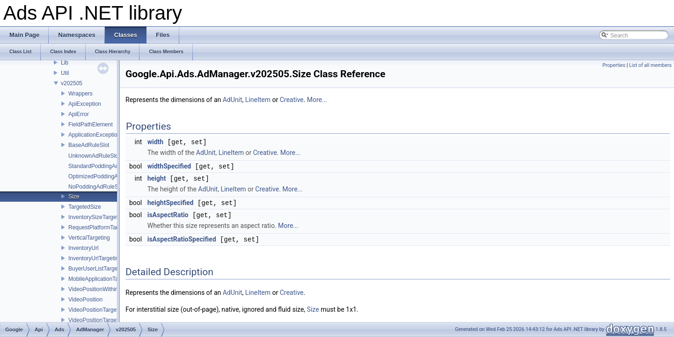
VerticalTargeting (89, 237)
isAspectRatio (168, 213)
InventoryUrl (83, 248)
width (155, 142)
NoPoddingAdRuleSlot (96, 186)
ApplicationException (94, 135)
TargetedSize (84, 207)
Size (73, 196)
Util (65, 73)
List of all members (650, 65)
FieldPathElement (90, 124)
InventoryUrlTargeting (95, 258)
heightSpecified (170, 201)
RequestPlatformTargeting (100, 227)
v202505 (71, 83)
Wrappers (80, 93)
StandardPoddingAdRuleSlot (104, 166)
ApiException (84, 104)
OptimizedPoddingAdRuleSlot (105, 176)
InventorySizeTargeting (96, 217)
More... (317, 99)
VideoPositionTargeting (97, 320)
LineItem (258, 99)
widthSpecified (169, 165)
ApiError (78, 114)
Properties (613, 65)
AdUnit (232, 99)
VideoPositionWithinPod (98, 289)
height (156, 177)
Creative (292, 99)
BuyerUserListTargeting (97, 268)
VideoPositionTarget (93, 310)
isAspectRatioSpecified (181, 237)
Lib (64, 62)
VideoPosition (85, 299)
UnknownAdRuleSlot (94, 156)
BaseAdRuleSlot (88, 145)
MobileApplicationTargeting (101, 279)
